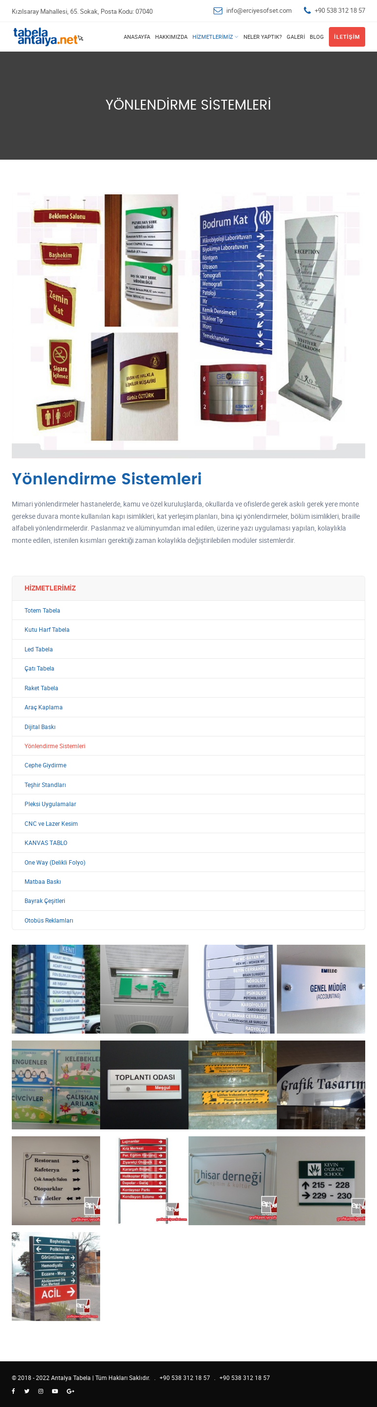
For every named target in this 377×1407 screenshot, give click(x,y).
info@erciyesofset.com (259, 10)
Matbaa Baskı (43, 881)
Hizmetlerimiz (212, 36)
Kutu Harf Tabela (47, 629)
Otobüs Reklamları (49, 920)
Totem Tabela (42, 610)
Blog (317, 36)
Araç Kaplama (44, 707)
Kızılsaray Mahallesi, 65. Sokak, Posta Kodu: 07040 (82, 11)
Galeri (296, 36)
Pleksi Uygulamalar (50, 804)
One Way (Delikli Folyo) (55, 862)
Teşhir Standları (45, 785)
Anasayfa (137, 36)
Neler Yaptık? (262, 36)
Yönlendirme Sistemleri (55, 746)
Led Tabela (39, 649)
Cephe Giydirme (45, 765)
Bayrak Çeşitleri (45, 901)
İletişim (347, 36)
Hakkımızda (171, 36)
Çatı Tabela (39, 668)
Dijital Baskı (40, 727)
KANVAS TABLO (46, 843)
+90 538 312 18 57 (340, 10)
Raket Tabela (41, 688)
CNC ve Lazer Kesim (51, 823)
